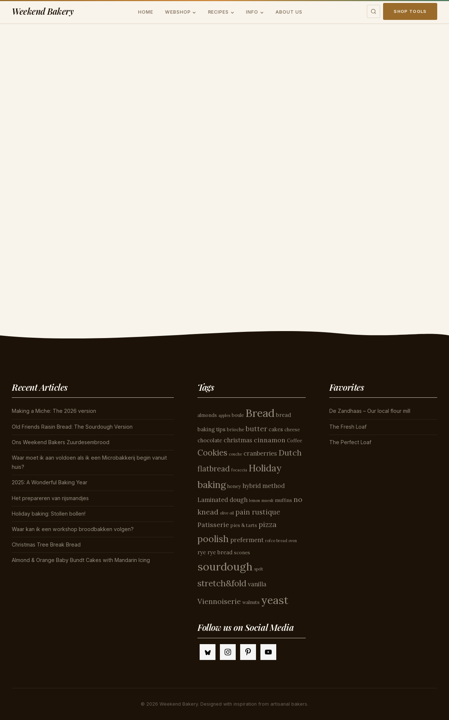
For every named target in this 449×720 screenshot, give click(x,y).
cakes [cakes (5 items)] (276, 429)
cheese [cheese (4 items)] (292, 429)
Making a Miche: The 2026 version (54, 411)
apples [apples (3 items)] (224, 415)
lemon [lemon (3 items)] (254, 500)
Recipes (218, 12)
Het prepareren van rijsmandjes (50, 498)
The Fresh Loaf (347, 427)
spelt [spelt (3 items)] (258, 569)
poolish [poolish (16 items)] (213, 539)
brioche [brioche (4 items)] (235, 429)
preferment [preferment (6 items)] (247, 540)
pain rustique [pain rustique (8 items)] (257, 511)
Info (252, 12)
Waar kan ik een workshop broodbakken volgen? (73, 529)
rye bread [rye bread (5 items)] (219, 552)
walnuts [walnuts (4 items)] (251, 602)
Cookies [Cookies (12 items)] (212, 452)
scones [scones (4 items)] (242, 552)
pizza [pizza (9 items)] (268, 524)
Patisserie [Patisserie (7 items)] (213, 524)
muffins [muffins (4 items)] (283, 500)
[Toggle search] (373, 11)
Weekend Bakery (43, 11)
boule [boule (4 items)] (238, 415)
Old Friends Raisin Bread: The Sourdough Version (72, 427)
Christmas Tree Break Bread (46, 544)
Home (145, 12)
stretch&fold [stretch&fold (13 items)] (221, 583)
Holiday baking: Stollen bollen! (48, 513)
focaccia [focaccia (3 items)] (239, 470)
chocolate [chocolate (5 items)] (209, 440)
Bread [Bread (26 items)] (259, 413)
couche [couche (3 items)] (235, 454)
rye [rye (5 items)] (201, 552)
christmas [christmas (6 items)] (238, 440)
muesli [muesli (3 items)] (267, 500)
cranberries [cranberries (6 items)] (260, 453)
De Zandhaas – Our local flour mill (369, 411)
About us (289, 12)
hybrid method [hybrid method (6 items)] (263, 485)
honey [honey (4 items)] (234, 486)
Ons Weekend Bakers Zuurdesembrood (60, 442)
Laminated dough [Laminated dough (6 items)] (222, 499)
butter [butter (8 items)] (256, 428)
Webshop (178, 12)
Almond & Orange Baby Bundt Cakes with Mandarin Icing (81, 560)
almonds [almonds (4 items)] (207, 415)
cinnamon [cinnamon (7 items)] (269, 440)
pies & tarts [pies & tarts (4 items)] (244, 525)
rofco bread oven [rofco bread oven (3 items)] (281, 540)
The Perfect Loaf (350, 442)
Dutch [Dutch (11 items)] (290, 452)
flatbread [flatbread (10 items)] (213, 469)
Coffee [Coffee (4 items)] (294, 441)
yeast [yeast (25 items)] (274, 600)
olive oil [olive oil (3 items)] (227, 513)
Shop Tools (410, 11)
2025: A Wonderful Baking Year (49, 482)
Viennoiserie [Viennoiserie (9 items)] (219, 601)
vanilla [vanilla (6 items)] (257, 584)
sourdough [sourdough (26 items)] (225, 566)
